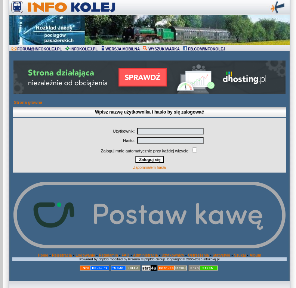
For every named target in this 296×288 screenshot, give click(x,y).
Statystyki (221, 255)
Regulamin (108, 255)
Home (43, 255)
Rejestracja (62, 255)
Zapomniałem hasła (149, 167)
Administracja (145, 255)
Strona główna (28, 102)
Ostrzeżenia (198, 255)
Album (255, 255)
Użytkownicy (172, 255)
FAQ (126, 255)
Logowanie (85, 255)
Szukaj (240, 255)
